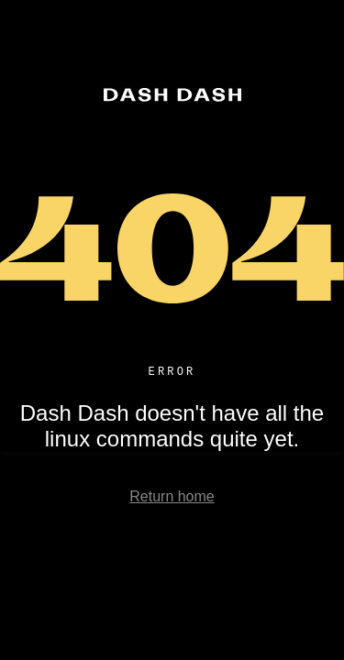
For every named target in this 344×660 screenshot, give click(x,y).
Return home (172, 499)
